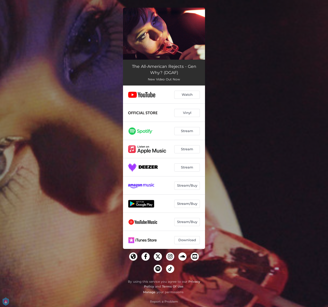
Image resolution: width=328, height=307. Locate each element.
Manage (149, 292)
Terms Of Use (172, 286)
